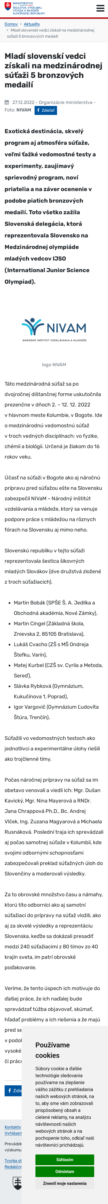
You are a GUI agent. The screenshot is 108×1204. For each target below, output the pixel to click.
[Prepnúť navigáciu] (100, 9)
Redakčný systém (21, 1166)
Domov (11, 24)
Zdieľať (47, 110)
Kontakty (13, 1127)
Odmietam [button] (64, 1171)
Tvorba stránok (18, 1160)
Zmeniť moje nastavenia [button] (64, 1183)
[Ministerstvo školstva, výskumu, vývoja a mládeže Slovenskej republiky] (25, 8)
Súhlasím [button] (64, 1159)
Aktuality (32, 24)
